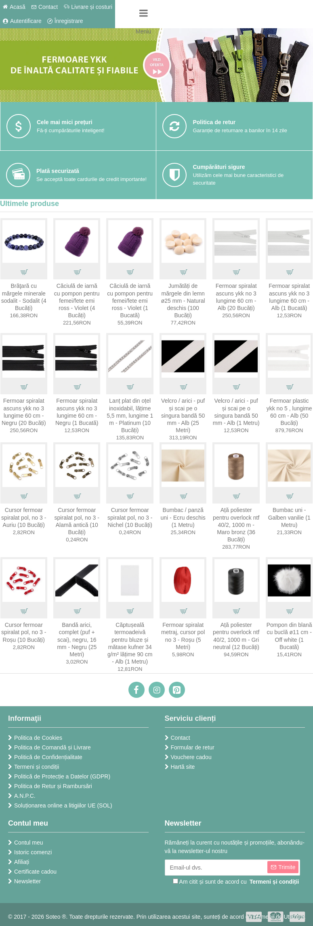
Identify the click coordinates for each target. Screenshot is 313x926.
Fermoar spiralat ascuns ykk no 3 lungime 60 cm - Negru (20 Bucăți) (24, 411)
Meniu (143, 31)
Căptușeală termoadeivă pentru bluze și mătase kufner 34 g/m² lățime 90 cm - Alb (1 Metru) (129, 643)
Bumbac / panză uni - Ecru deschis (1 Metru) (183, 517)
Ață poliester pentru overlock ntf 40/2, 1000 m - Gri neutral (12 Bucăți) (236, 636)
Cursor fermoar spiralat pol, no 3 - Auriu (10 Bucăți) (23, 517)
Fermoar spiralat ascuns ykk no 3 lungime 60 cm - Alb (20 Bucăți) (236, 297)
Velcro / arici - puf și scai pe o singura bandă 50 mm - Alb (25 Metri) (183, 415)
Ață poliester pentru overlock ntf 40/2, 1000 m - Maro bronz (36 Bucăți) (236, 525)
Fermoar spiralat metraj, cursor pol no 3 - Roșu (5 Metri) (183, 636)
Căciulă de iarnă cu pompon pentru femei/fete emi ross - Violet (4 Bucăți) (77, 300)
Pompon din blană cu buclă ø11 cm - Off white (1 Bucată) (289, 636)
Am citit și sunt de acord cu (236, 882)
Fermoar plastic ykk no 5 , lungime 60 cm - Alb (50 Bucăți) (289, 411)
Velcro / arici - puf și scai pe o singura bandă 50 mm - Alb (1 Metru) (236, 411)
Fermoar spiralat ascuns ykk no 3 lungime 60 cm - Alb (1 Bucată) (289, 297)
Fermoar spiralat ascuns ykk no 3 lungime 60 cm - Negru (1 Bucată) (77, 411)
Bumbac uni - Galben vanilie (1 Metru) (289, 517)
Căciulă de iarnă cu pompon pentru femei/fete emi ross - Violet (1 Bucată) (130, 300)
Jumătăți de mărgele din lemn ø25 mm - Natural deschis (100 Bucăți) (183, 300)
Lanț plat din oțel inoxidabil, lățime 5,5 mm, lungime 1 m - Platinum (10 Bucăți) (130, 415)
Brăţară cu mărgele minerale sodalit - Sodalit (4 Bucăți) (23, 297)
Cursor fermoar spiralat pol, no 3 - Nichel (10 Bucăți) (129, 517)
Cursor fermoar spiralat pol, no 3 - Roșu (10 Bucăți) (23, 632)
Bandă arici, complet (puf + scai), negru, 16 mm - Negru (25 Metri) (77, 640)
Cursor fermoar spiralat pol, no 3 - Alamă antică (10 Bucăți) (77, 521)
